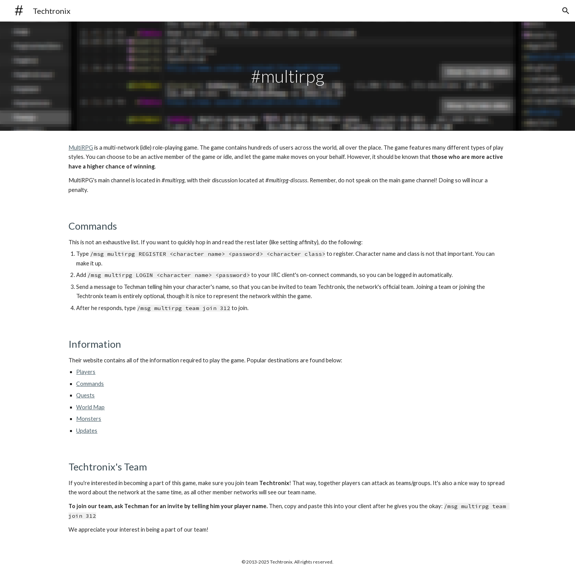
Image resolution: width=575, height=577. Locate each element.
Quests (85, 395)
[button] (566, 11)
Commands (90, 383)
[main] (288, 76)
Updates (86, 430)
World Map (90, 407)
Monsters (88, 418)
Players (85, 372)
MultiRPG (80, 147)
